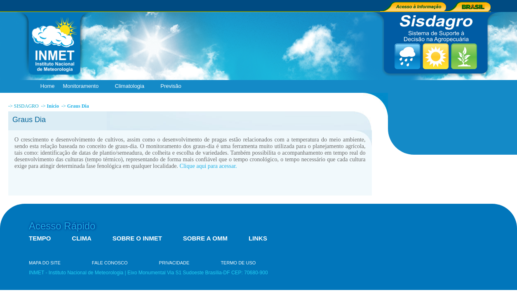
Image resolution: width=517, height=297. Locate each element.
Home (47, 86)
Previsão (172, 86)
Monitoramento (82, 86)
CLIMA (82, 238)
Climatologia (131, 86)
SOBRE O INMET (137, 238)
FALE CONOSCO (110, 262)
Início (53, 106)
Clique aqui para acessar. (208, 166)
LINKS (258, 238)
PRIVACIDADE (174, 262)
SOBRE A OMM (205, 238)
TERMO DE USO (238, 262)
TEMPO (40, 238)
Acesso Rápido (62, 225)
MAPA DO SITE (45, 262)
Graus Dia (78, 106)
